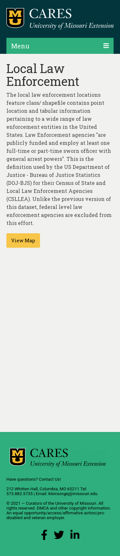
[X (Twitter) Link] (59, 536)
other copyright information (84, 508)
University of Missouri (75, 503)
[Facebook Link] (44, 536)
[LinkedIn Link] (74, 536)
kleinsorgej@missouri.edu (72, 493)
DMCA (43, 508)
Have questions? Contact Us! (33, 479)
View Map (23, 240)
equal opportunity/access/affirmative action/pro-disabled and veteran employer (55, 515)
